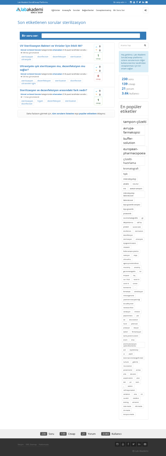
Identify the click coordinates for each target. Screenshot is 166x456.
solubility (137, 267)
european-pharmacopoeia (134, 151)
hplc (125, 173)
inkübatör (126, 247)
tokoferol (136, 398)
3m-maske (126, 410)
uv (124, 354)
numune (126, 362)
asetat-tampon (136, 188)
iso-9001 (126, 398)
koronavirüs (127, 287)
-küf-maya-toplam (129, 390)
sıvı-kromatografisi (130, 218)
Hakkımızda (44, 444)
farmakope (126, 292)
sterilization (75, 56)
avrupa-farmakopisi (131, 130)
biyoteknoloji (134, 350)
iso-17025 (126, 279)
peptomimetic (128, 316)
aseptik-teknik (128, 378)
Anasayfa (66, 10)
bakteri (125, 332)
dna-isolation (133, 320)
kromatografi (130, 168)
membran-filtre (128, 308)
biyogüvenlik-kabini (129, 243)
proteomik (127, 213)
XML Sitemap (31, 444)
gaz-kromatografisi (129, 271)
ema (135, 394)
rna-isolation (127, 366)
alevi (138, 378)
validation (126, 394)
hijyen (40, 101)
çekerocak (134, 324)
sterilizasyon (27, 56)
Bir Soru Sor (119, 10)
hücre (125, 324)
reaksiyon (126, 255)
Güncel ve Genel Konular (31, 50)
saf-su (139, 222)
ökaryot (136, 328)
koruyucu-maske (128, 414)
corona (135, 283)
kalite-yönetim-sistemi (130, 336)
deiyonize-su (128, 222)
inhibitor (137, 312)
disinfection (42, 56)
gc (142, 218)
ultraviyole (26, 59)
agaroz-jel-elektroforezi (131, 263)
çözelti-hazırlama (129, 161)
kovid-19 (136, 279)
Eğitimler (55, 10)
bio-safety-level (128, 304)
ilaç (134, 275)
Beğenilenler (88, 10)
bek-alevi (133, 374)
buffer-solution (129, 140)
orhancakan (57, 50)
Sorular (76, 10)
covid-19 (126, 283)
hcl (140, 271)
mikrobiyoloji (129, 179)
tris (124, 188)
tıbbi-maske (127, 406)
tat (124, 320)
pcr (131, 382)
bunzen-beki (137, 227)
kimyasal (126, 275)
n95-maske (138, 406)
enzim (125, 340)
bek (124, 382)
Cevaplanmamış (103, 10)
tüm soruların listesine (63, 113)
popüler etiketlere (87, 113)
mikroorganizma (128, 296)
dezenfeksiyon (59, 56)
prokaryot (126, 328)
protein (126, 227)
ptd (138, 316)
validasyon (126, 312)
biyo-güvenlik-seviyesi (131, 204)
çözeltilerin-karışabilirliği (131, 300)
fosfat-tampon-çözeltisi (131, 251)
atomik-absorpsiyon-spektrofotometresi (130, 345)
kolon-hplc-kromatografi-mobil (133, 358)
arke (124, 374)
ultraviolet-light (28, 83)
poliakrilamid (127, 370)
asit (124, 350)
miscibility (126, 267)
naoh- (137, 382)
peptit (131, 354)
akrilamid (135, 402)
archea (138, 370)
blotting (125, 402)
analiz (126, 183)
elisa (132, 340)
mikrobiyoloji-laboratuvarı (129, 194)
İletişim (21, 444)
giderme (135, 362)
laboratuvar (128, 200)
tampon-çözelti (134, 121)
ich (142, 394)
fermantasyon (136, 332)
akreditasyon (138, 292)
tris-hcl (135, 184)
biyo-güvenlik (128, 209)
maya (135, 255)
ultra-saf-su (127, 259)
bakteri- (130, 386)
